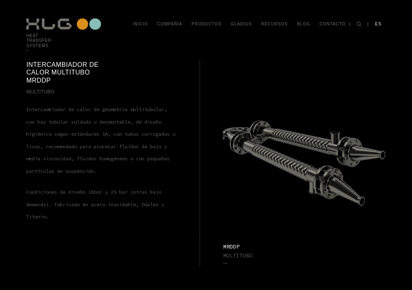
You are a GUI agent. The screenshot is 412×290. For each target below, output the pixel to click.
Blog (303, 24)
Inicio (140, 24)
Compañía (169, 24)
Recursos (274, 24)
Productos (207, 24)
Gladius (241, 24)
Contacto (332, 24)
